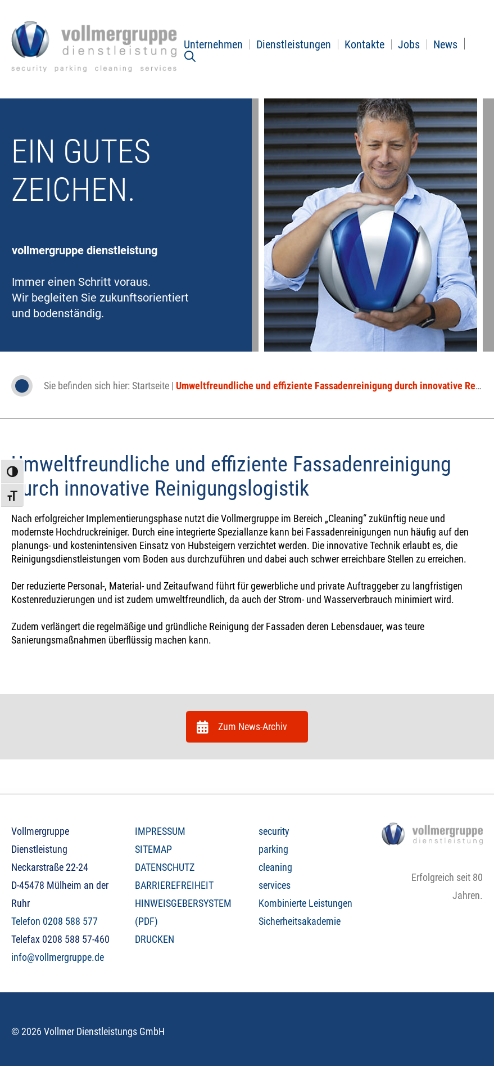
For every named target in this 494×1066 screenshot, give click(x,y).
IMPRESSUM (160, 831)
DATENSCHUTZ (164, 867)
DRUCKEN (154, 939)
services (275, 885)
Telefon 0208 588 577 (54, 921)
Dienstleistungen (293, 44)
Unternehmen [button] (213, 44)
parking (273, 849)
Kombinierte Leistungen (305, 903)
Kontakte (364, 44)
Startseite (150, 386)
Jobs (409, 44)
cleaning (275, 867)
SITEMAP (153, 849)
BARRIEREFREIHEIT (174, 885)
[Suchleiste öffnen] (190, 56)
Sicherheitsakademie (300, 921)
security (274, 831)
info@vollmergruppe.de (57, 957)
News (445, 44)
